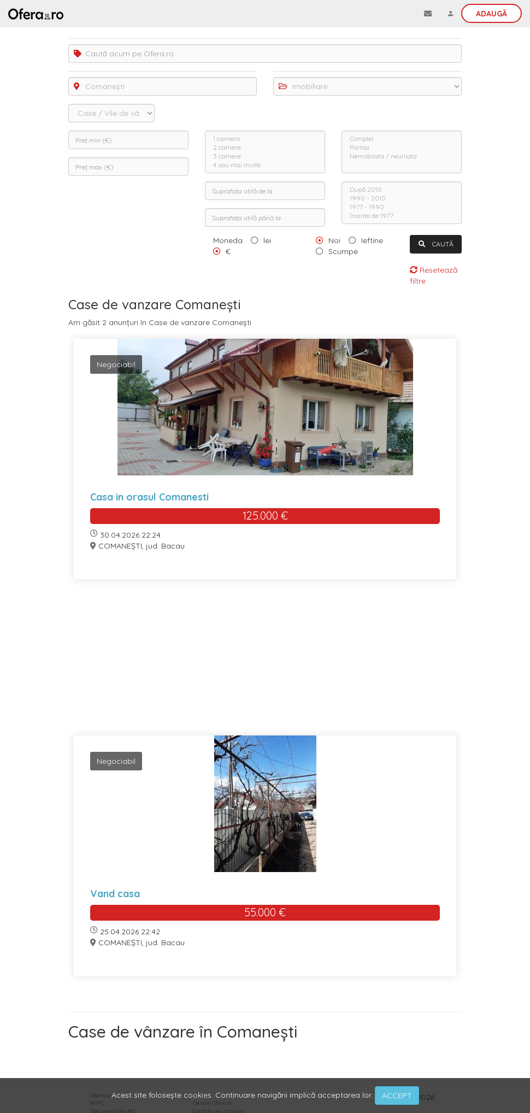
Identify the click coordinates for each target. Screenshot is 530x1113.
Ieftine (372, 240)
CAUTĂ (436, 244)
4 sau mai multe (265, 165)
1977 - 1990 (402, 207)
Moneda (228, 240)
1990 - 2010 (402, 198)
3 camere (265, 156)
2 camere (265, 147)
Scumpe (343, 251)
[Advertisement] (265, 664)
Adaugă (491, 14)
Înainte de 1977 (402, 215)
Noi (334, 240)
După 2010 (402, 189)
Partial (402, 147)
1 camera (265, 138)
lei (267, 240)
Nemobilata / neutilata (402, 156)
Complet (402, 138)
